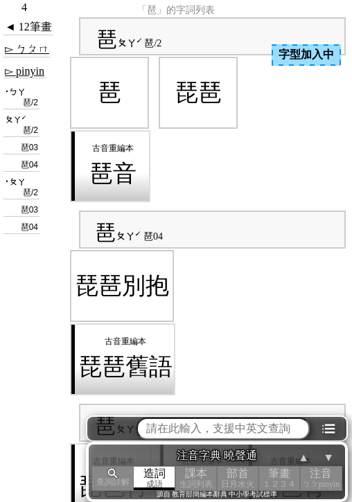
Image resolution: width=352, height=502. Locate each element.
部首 (237, 478)
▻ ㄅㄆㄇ (27, 49)
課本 (196, 478)
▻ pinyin (24, 71)
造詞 (154, 478)
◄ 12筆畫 (28, 27)
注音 (321, 478)
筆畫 (279, 478)
